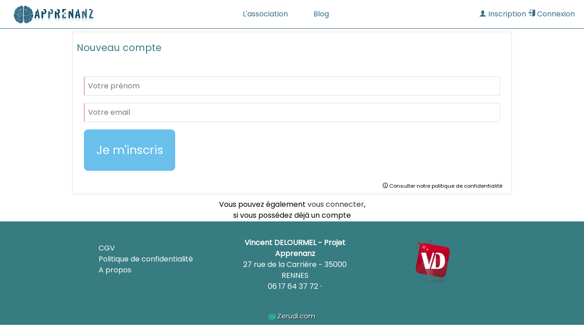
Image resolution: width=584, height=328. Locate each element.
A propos (115, 270)
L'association (265, 14)
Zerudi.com (291, 316)
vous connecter (336, 204)
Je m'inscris (129, 150)
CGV (107, 248)
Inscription (502, 14)
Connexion (551, 14)
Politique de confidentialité (146, 259)
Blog (321, 14)
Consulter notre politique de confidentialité (442, 186)
